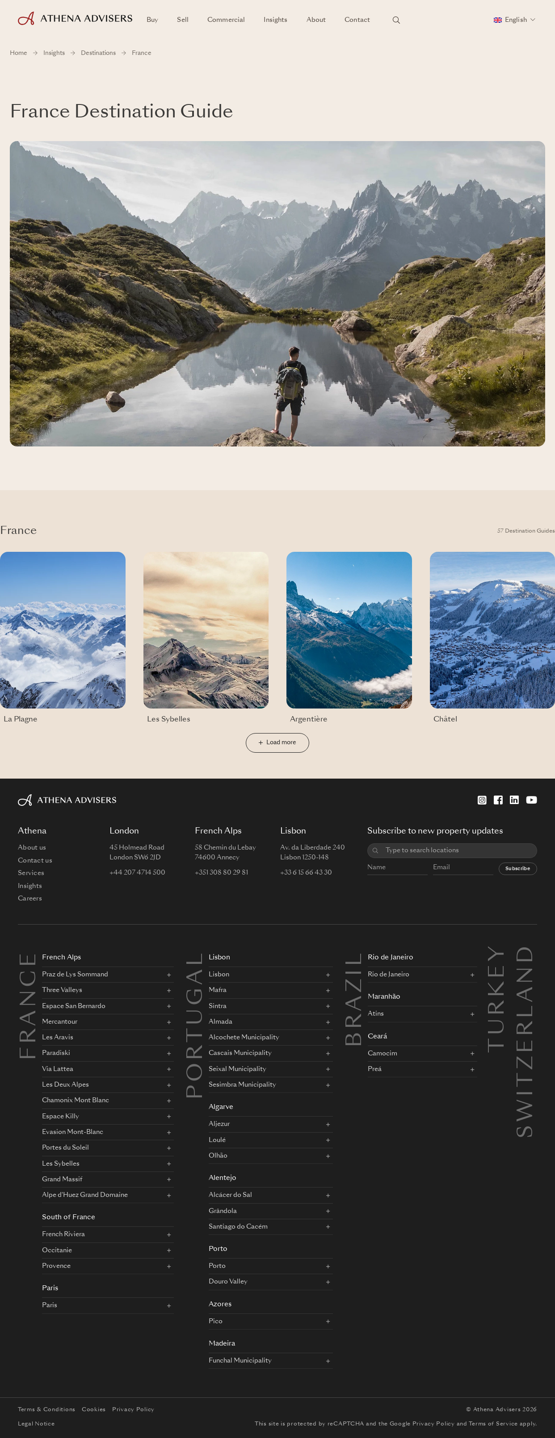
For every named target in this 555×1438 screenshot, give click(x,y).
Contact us (35, 861)
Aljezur (219, 1124)
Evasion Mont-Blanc (72, 1132)
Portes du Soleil (65, 1148)
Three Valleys (62, 990)
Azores (220, 1304)
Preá (375, 1069)
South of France (68, 1217)
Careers (30, 899)
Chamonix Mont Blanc (75, 1100)
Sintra (218, 1006)
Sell (183, 20)
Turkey (498, 953)
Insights (275, 20)
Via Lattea (57, 1069)
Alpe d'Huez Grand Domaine (85, 1195)
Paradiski (56, 1053)
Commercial (226, 20)
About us (32, 848)
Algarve (221, 1107)
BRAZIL (355, 998)
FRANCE (30, 1005)
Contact (357, 20)
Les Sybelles (61, 1164)
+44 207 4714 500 (137, 873)
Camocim (382, 1053)
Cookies (94, 1410)
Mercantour (59, 1022)
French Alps (61, 957)
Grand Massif (62, 1179)
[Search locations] (396, 20)
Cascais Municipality (240, 1053)
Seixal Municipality (237, 1069)
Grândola (223, 1211)
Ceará (377, 1037)
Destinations (98, 53)
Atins (376, 1014)
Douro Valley (228, 1282)
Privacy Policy (133, 1410)
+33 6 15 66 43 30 (306, 873)
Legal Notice (36, 1424)
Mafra (218, 990)
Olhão (218, 1156)
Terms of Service (493, 1424)
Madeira (222, 1344)
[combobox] (458, 851)
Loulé (217, 1140)
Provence (56, 1266)
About (316, 20)
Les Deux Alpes (65, 1085)
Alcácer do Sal (230, 1195)
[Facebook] (498, 800)
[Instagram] (482, 800)
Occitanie (57, 1250)
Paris (50, 1288)
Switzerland (527, 953)
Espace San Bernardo (73, 1006)
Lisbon (219, 957)
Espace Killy (60, 1116)
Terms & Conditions (47, 1410)
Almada (220, 1022)
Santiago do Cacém (238, 1227)
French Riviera (63, 1234)
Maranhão (384, 997)
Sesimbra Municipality (242, 1085)
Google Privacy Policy (422, 1424)
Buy (152, 20)
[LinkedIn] (514, 800)
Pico (216, 1321)
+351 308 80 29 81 (221, 873)
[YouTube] (531, 800)
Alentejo (222, 1178)
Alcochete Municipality (244, 1037)
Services (31, 873)
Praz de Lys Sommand (75, 974)
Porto (218, 1249)
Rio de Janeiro (390, 957)
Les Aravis (57, 1037)
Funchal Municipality (240, 1361)
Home (18, 53)
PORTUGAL (196, 1025)
